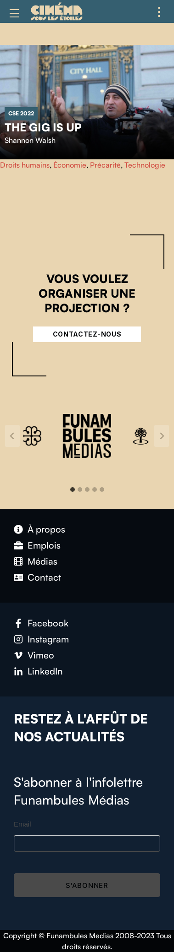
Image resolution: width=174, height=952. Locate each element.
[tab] (72, 489)
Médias (42, 561)
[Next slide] (161, 436)
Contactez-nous (87, 334)
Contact (44, 577)
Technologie (144, 164)
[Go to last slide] (12, 436)
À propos (46, 529)
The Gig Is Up (43, 127)
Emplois (44, 545)
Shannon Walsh (30, 140)
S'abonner (87, 885)
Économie (69, 164)
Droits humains (25, 164)
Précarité (105, 164)
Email (22, 824)
